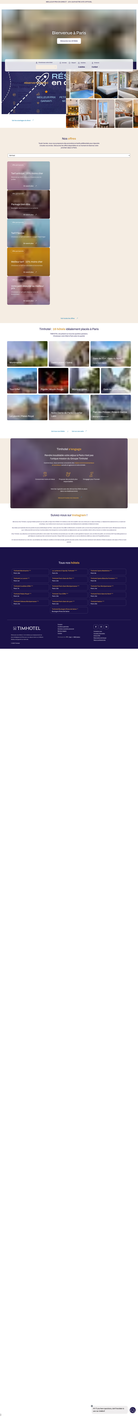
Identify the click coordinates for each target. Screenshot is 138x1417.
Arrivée (64, 62)
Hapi (70, 637)
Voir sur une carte (77, 431)
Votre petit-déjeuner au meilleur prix (27, 287)
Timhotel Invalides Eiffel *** (23, 586)
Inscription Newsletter (99, 633)
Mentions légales (62, 631)
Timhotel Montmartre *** (22, 571)
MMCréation (77, 637)
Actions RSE (97, 635)
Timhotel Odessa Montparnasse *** (26, 601)
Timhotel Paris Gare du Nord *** (102, 594)
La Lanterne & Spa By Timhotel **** (64, 571)
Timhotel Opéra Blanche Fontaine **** (104, 578)
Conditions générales (63, 626)
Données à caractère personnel (66, 628)
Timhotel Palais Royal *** (22, 594)
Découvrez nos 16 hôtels (69, 41)
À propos (60, 624)
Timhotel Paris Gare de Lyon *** (63, 601)
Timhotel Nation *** (97, 601)
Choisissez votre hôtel (45, 62)
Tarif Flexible (17, 233)
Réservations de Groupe (100, 638)
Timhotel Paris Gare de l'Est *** (63, 578)
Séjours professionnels (100, 640)
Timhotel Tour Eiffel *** (60, 594)
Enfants (96, 62)
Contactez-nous (98, 631)
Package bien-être (20, 204)
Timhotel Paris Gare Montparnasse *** (65, 586)
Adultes (83, 62)
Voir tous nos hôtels (57, 431)
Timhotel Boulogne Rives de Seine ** (65, 609)
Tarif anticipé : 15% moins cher (27, 173)
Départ (73, 62)
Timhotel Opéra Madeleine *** (101, 571)
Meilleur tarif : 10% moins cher (26, 261)
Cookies (60, 633)
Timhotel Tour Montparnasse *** (102, 586)
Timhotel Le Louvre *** (22, 578)
